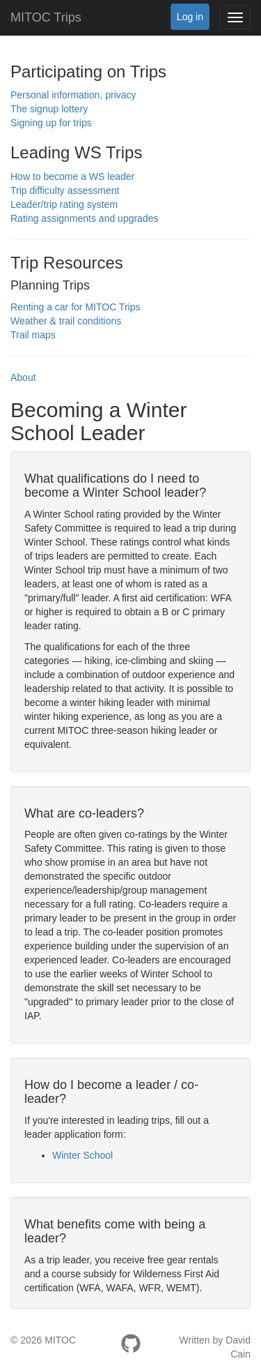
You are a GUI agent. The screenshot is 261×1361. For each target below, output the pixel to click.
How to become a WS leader (72, 176)
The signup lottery (49, 108)
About (23, 377)
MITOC (60, 1340)
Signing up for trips (51, 122)
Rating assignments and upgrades (84, 218)
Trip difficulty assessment (64, 190)
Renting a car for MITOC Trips (75, 307)
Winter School (82, 1155)
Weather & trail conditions (65, 320)
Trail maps (33, 334)
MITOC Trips (45, 17)
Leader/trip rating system (64, 204)
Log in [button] (190, 16)
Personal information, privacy (73, 94)
